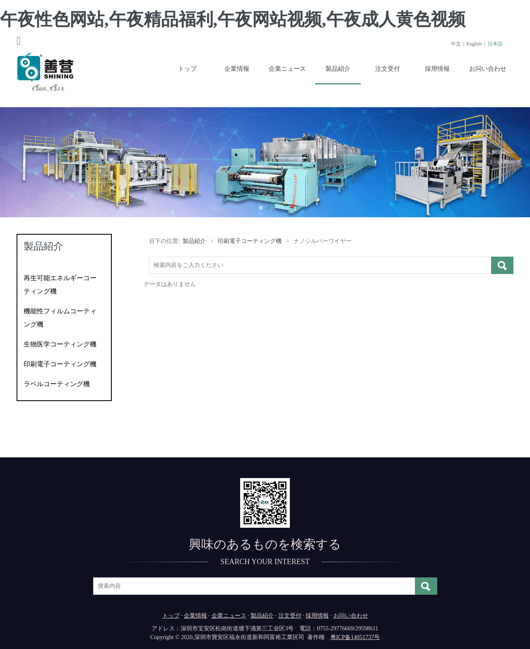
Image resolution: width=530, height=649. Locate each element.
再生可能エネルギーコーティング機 (60, 284)
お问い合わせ (487, 68)
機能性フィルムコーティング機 (60, 318)
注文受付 (387, 68)
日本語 (495, 44)
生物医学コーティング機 (60, 344)
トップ (187, 68)
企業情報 (236, 68)
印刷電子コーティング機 (60, 364)
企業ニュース (287, 68)
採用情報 (437, 68)
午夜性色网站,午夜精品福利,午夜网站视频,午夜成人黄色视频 (232, 19)
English (474, 44)
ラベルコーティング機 (57, 383)
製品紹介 (337, 68)
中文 (456, 44)
